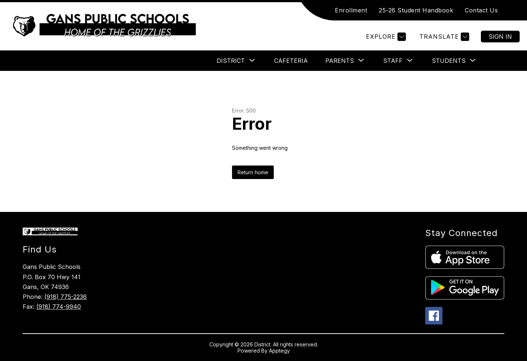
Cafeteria (291, 60)
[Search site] (512, 10)
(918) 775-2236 (65, 296)
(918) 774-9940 (58, 306)
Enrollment (351, 10)
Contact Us (481, 10)
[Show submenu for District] (231, 60)
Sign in (500, 36)
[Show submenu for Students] (449, 60)
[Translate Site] (443, 36)
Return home (253, 172)
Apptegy (279, 350)
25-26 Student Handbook (416, 10)
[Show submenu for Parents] (339, 60)
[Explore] (385, 36)
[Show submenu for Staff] (393, 60)
